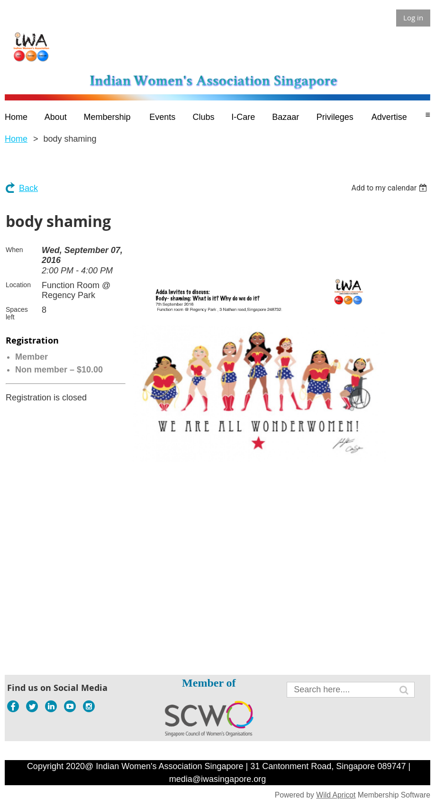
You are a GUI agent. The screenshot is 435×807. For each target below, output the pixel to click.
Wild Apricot (335, 795)
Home (16, 139)
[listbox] (390, 188)
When (14, 250)
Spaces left (17, 313)
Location (18, 285)
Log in (413, 17)
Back (28, 188)
